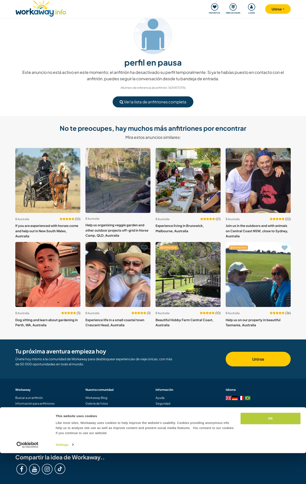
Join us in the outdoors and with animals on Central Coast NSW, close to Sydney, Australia (257, 231)
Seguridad (163, 403)
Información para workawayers (37, 409)
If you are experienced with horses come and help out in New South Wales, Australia (46, 231)
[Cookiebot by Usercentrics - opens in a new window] (27, 476)
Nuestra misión (95, 431)
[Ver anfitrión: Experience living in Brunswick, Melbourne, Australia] (188, 180)
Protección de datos (170, 431)
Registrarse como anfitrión (33, 420)
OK (270, 449)
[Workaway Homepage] (41, 8)
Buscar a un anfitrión (29, 398)
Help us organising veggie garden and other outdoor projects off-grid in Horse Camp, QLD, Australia (116, 230)
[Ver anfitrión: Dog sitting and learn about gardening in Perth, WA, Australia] (47, 274)
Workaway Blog (96, 398)
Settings (62, 475)
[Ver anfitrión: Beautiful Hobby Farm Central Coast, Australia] (188, 274)
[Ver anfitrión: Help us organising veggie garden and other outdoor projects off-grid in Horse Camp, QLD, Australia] (117, 180)
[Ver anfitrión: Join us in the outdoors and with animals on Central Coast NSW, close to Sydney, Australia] (258, 180)
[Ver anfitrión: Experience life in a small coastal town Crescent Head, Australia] (117, 274)
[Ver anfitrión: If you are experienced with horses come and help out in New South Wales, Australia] (47, 180)
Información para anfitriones (35, 403)
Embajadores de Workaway (104, 426)
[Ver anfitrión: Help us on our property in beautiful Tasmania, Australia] (258, 274)
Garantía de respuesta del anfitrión (179, 420)
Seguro (161, 414)
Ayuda (160, 398)
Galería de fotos (96, 403)
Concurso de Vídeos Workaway (107, 420)
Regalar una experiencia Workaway (39, 426)
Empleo (161, 437)
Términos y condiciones (172, 426)
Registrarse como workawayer (36, 414)
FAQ (159, 409)
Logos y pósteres (97, 414)
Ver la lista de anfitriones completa (153, 101)
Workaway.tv (94, 409)
